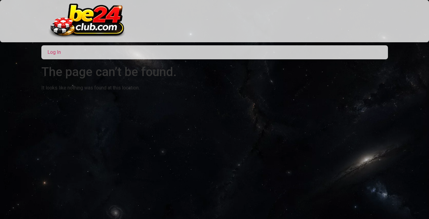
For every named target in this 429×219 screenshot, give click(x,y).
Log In (54, 52)
